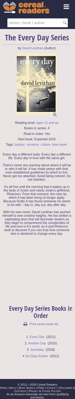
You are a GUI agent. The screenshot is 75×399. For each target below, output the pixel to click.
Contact (52, 387)
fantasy (19, 144)
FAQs (40, 387)
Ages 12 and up (47, 122)
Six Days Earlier (36, 356)
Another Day (37, 343)
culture (45, 144)
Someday (37, 349)
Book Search (27, 387)
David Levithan (32, 48)
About (12, 387)
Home (3, 387)
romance (32, 144)
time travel (59, 144)
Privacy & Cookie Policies (45, 391)
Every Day (37, 337)
